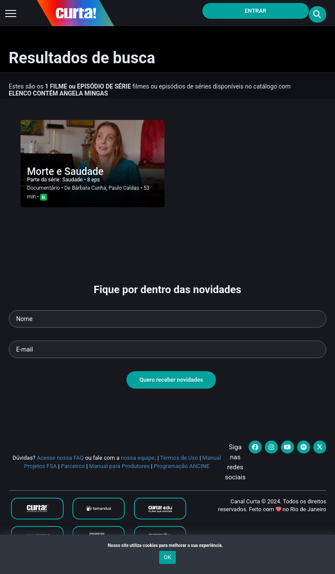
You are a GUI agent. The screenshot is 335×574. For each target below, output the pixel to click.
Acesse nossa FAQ (60, 457)
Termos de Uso (179, 457)
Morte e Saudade (65, 172)
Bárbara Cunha (89, 188)
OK (167, 557)
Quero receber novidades (171, 379)
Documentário (43, 188)
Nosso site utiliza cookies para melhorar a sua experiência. (167, 545)
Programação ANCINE (182, 466)
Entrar (256, 10)
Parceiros (73, 466)
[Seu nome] (167, 319)
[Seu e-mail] (167, 349)
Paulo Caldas (124, 188)
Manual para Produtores (119, 466)
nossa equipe (137, 457)
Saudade (73, 180)
